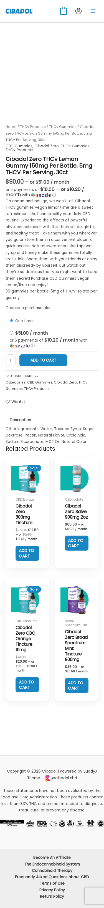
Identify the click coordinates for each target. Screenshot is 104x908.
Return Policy (52, 896)
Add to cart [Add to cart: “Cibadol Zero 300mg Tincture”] (26, 553)
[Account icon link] (78, 11)
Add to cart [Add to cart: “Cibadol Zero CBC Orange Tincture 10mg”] (26, 684)
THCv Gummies (63, 126)
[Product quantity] (11, 360)
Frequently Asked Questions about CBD (52, 877)
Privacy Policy (52, 890)
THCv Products (33, 126)
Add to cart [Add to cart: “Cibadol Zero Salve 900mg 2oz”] (75, 543)
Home (11, 126)
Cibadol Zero (46, 146)
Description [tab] (20, 420)
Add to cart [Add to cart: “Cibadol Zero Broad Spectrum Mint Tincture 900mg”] (75, 685)
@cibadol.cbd (64, 778)
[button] (52, 192)
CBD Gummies (19, 146)
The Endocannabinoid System (52, 864)
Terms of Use (52, 883)
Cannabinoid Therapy (52, 870)
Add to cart (43, 360)
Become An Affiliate (52, 857)
